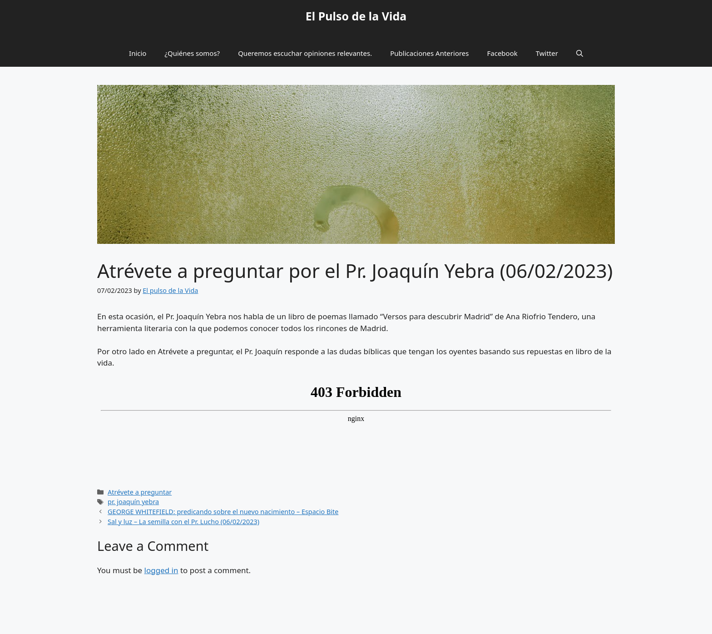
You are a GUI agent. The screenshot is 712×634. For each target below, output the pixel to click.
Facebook (502, 53)
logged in (161, 570)
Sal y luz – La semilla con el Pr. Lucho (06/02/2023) (183, 521)
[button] (579, 53)
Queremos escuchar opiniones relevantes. (305, 53)
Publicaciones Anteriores (429, 53)
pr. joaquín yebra (133, 501)
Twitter (547, 53)
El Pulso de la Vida (356, 16)
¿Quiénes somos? (192, 53)
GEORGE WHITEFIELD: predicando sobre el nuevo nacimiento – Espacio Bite (223, 511)
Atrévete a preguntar (140, 492)
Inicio (137, 53)
